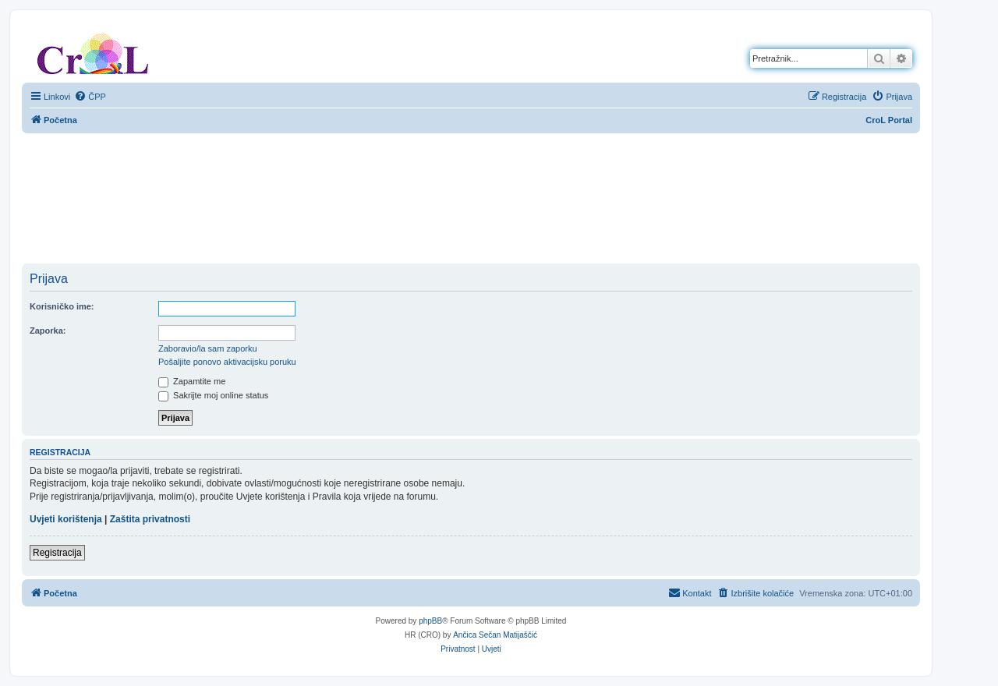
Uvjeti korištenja (66, 519)
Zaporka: (47, 330)
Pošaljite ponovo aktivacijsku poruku (227, 361)
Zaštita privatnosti (150, 519)
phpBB (430, 621)
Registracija (57, 552)
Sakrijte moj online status (213, 395)
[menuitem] (90, 96)
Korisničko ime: (62, 306)
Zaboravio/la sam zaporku (207, 348)
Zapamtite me (191, 381)
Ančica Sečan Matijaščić (495, 635)
